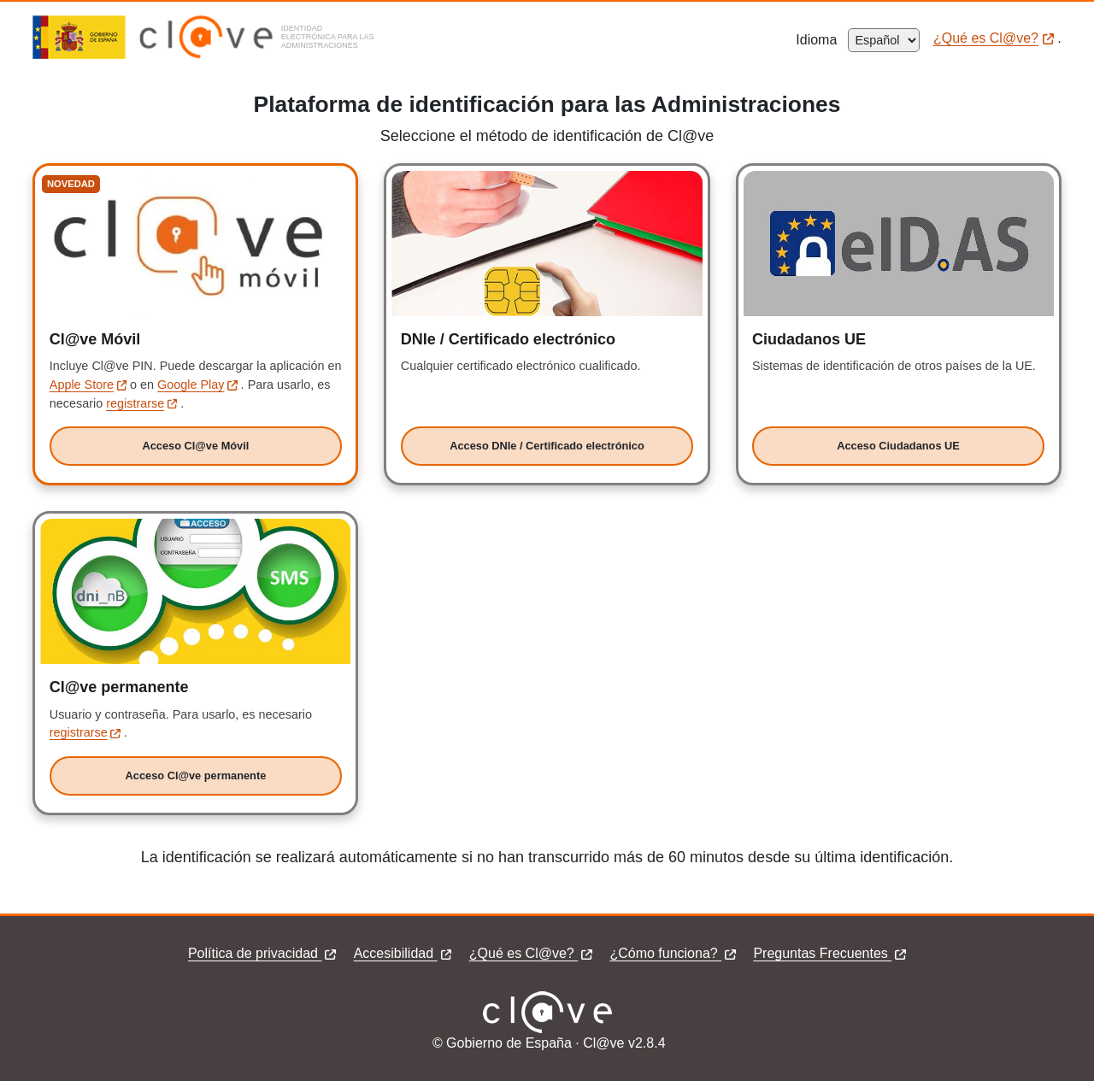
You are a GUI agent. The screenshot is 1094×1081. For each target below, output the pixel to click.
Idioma (821, 39)
